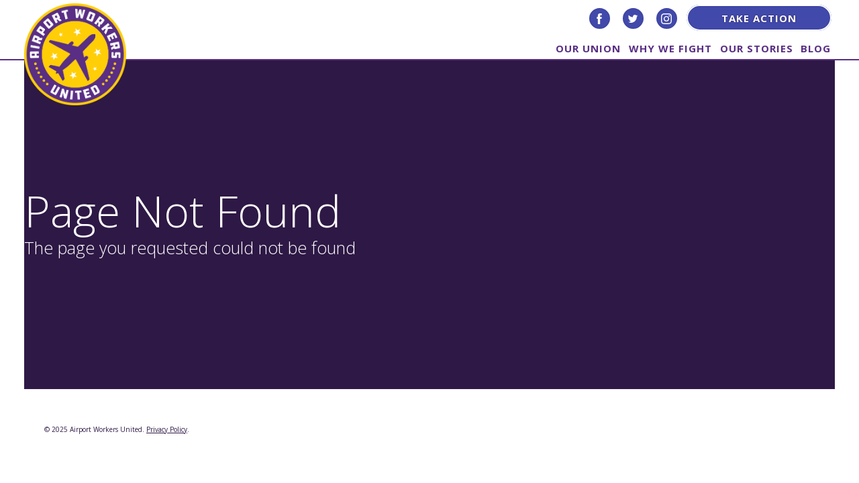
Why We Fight (670, 47)
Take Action (759, 18)
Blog (816, 47)
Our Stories (756, 47)
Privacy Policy (166, 429)
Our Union (588, 47)
